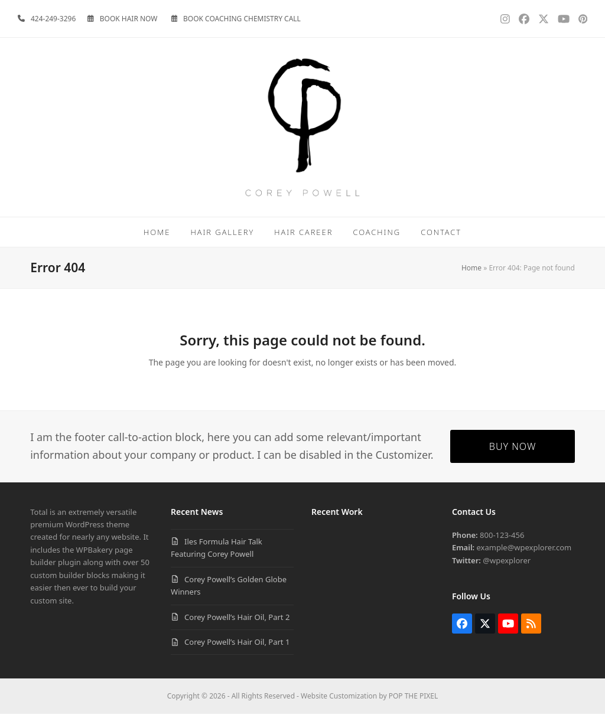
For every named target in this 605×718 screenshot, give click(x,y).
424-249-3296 (53, 19)
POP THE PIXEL (413, 701)
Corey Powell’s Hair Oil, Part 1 (237, 646)
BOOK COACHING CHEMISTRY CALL (242, 19)
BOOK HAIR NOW (129, 19)
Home (471, 272)
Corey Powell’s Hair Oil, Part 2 (237, 621)
